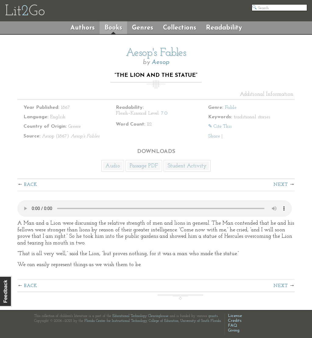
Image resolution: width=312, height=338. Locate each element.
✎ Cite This (220, 126)
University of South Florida (200, 321)
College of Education (164, 321)
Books (113, 28)
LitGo (25, 11)
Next (280, 184)
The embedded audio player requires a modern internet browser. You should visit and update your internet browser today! (154, 208)
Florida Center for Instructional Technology (115, 321)
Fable (230, 107)
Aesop (160, 62)
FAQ (232, 325)
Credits (235, 320)
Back (30, 184)
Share (214, 136)
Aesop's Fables (156, 53)
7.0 (164, 113)
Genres (142, 28)
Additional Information (266, 94)
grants (213, 316)
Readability (224, 28)
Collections (179, 28)
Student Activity (187, 166)
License (235, 316)
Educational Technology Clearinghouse (140, 316)
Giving (233, 330)
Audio (112, 166)
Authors (82, 28)
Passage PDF (143, 166)
